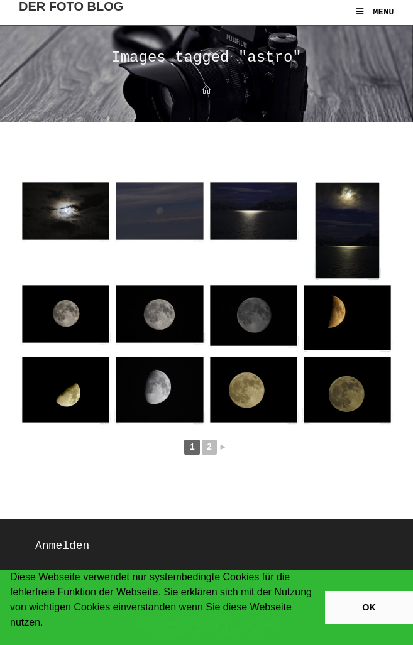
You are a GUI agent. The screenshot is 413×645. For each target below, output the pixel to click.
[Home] (206, 90)
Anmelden (62, 545)
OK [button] (369, 607)
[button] (12, 639)
